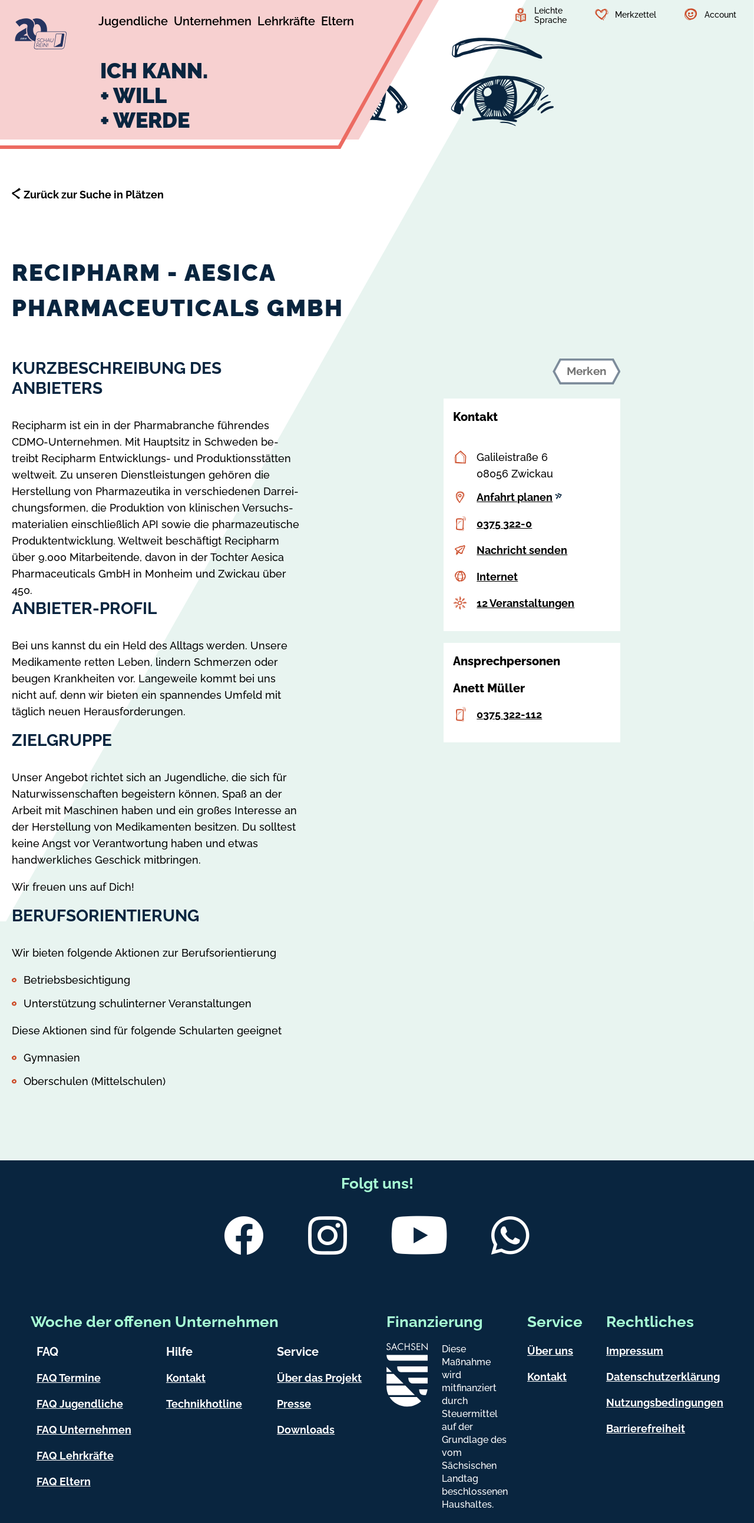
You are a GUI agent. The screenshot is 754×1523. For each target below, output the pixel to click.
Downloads (306, 1430)
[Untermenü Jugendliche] (133, 23)
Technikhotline (204, 1404)
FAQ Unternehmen (84, 1430)
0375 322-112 (509, 714)
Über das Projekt (319, 1378)
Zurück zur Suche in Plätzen (94, 194)
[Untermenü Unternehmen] (213, 23)
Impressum (634, 1351)
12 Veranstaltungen (525, 603)
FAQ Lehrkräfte (75, 1455)
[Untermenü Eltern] (337, 23)
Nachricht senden (522, 550)
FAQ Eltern (64, 1481)
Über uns (550, 1351)
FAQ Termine (69, 1378)
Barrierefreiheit (645, 1428)
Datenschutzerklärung (663, 1377)
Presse (294, 1404)
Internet (497, 576)
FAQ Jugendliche (80, 1404)
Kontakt (186, 1378)
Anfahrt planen (519, 497)
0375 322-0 (504, 523)
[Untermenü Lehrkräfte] (286, 23)
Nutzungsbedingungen (664, 1402)
